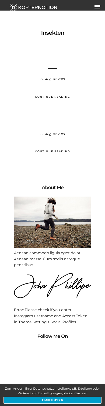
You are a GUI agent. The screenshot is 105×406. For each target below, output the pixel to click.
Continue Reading (52, 96)
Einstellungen (52, 400)
